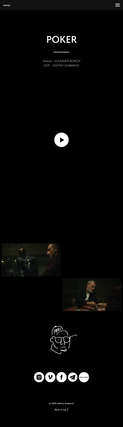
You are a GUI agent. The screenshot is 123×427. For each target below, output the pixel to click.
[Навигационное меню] (117, 5)
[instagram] (39, 377)
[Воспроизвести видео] (61, 140)
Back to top (61, 409)
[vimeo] (50, 377)
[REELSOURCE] (84, 377)
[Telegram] (73, 377)
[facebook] (61, 377)
